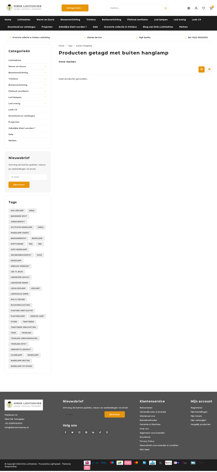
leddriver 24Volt (20, 278)
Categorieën (75, 8)
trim (13, 334)
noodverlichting (20, 306)
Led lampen (161, 20)
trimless (26, 334)
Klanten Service (93, 39)
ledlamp (35, 289)
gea (40, 245)
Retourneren (146, 408)
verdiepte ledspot (21, 350)
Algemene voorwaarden (152, 433)
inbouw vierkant (20, 267)
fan (30, 245)
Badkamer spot (19, 217)
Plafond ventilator (137, 20)
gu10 (39, 256)
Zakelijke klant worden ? (73, 28)
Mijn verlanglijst (198, 421)
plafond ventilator (22, 312)
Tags (70, 47)
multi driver (18, 300)
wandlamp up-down (21, 367)
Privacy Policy (147, 442)
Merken (183, 28)
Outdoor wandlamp (21, 228)
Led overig (180, 20)
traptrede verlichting (23, 328)
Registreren (196, 408)
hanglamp (16, 262)
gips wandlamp (19, 250)
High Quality (143, 39)
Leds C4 (196, 20)
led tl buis (17, 273)
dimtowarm (17, 245)
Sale (95, 28)
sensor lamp (37, 317)
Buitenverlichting (111, 20)
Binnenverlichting (70, 20)
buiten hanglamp (84, 47)
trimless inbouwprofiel (24, 339)
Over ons (144, 429)
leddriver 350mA (19, 284)
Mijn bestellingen (199, 412)
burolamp (37, 239)
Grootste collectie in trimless (120, 28)
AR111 (31, 212)
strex (14, 323)
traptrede (28, 323)
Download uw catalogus (21, 28)
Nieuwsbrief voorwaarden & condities (159, 446)
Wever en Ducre (45, 20)
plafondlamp (18, 317)
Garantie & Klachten (150, 425)
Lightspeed (55, 465)
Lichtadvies (23, 20)
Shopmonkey (11, 467)
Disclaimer (145, 438)
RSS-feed (144, 450)
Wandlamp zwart (20, 234)
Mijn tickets (196, 417)
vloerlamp (16, 356)
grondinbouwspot (21, 256)
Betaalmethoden (148, 421)
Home (8, 20)
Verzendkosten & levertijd (153, 412)
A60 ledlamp (17, 212)
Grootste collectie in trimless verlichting (29, 39)
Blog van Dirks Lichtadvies (158, 28)
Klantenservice (147, 417)
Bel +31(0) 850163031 (196, 39)
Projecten (47, 28)
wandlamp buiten (20, 362)
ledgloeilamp (18, 289)
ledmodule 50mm (19, 295)
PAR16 (40, 228)
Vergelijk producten (201, 425)
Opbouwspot (18, 223)
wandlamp (33, 356)
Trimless (91, 20)
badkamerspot (18, 239)
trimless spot (19, 345)
